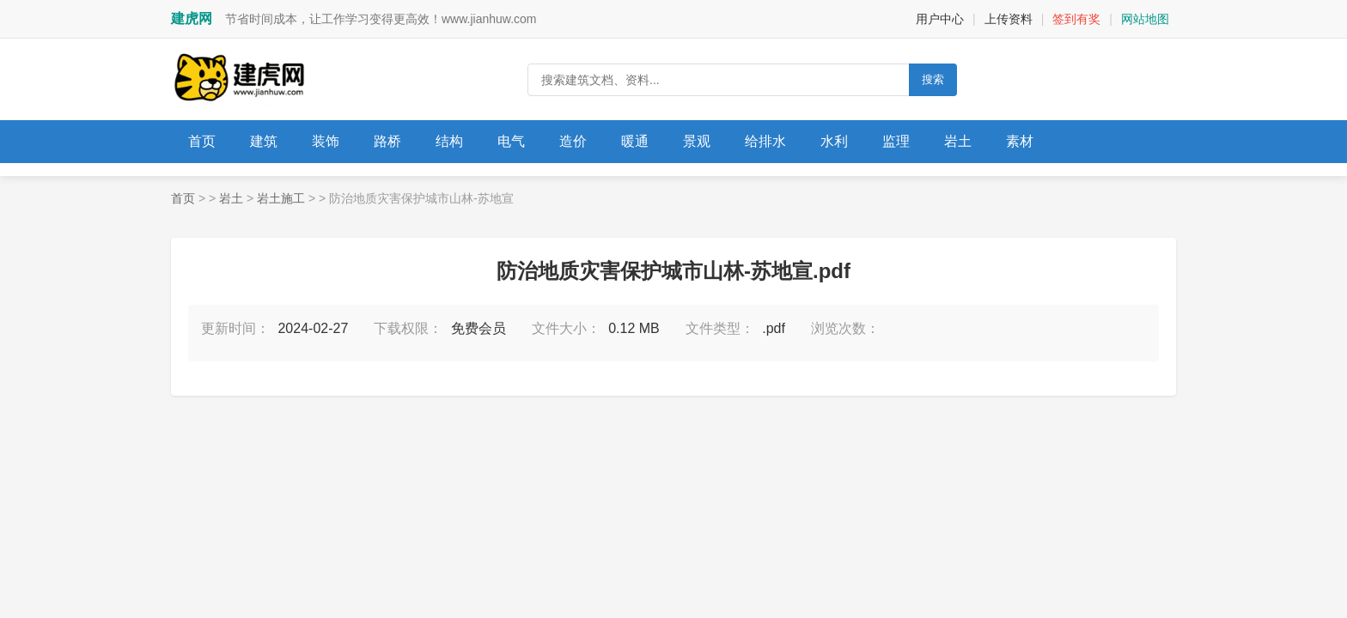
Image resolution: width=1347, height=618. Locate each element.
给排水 (765, 141)
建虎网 (191, 18)
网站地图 (1145, 19)
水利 (834, 141)
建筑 (263, 141)
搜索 (933, 79)
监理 (896, 141)
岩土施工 (281, 198)
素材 (1019, 141)
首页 (202, 141)
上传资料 (1008, 19)
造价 (573, 141)
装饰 (325, 141)
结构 (449, 141)
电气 (511, 141)
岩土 (958, 141)
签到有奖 (1076, 19)
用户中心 (940, 19)
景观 (696, 141)
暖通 (635, 141)
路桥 (387, 141)
